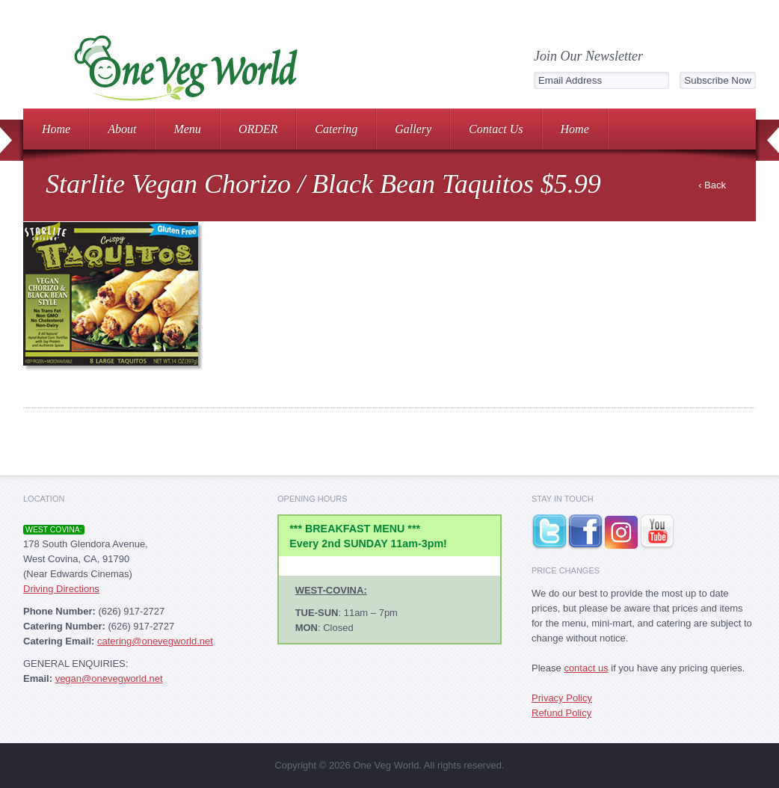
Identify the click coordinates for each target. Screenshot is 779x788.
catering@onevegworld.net (155, 641)
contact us (586, 668)
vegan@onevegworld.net (109, 678)
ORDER (257, 129)
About (122, 129)
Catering (336, 129)
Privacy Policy (562, 698)
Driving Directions (61, 588)
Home (56, 129)
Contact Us (496, 129)
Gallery (413, 129)
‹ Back (712, 185)
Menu (186, 129)
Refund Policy (561, 712)
